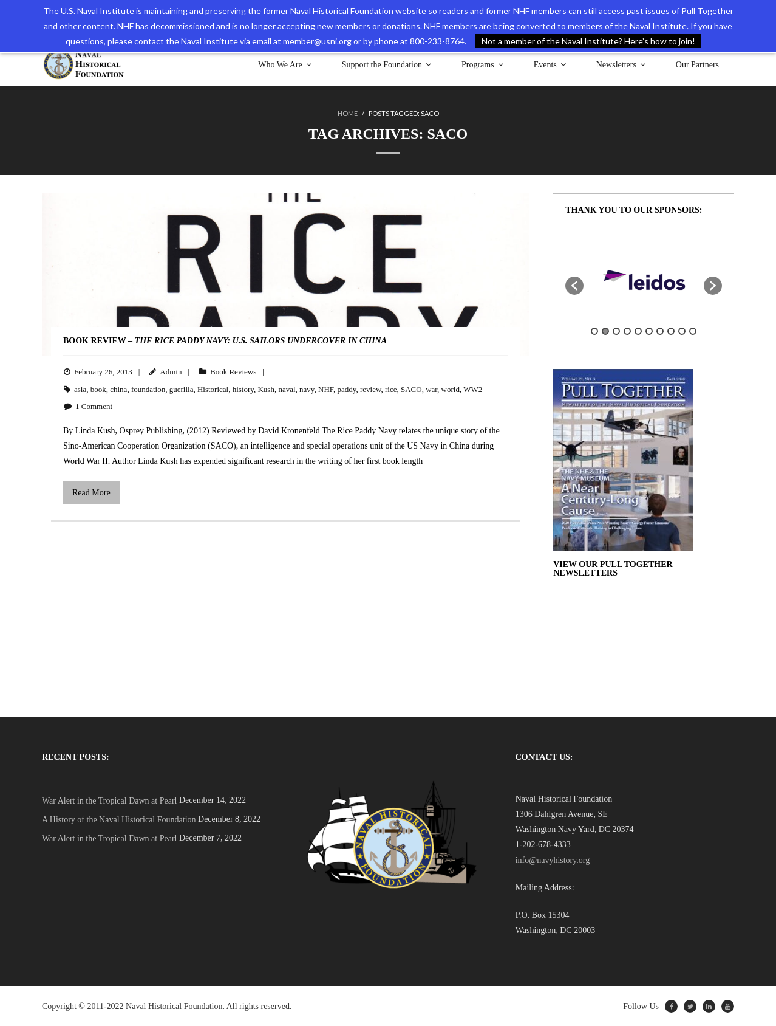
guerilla (181, 389)
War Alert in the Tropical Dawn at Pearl (109, 800)
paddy (346, 389)
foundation (148, 389)
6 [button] (649, 331)
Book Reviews (233, 371)
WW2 (472, 389)
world (450, 389)
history (243, 389)
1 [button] (594, 331)
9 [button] (682, 331)
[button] (574, 286)
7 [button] (660, 331)
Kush (265, 389)
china (118, 389)
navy (306, 389)
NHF (325, 389)
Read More (91, 492)
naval (286, 389)
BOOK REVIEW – (225, 340)
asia (80, 389)
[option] (644, 279)
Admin (171, 371)
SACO (411, 389)
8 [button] (671, 331)
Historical (212, 389)
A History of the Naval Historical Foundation (119, 819)
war (431, 389)
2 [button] (605, 331)
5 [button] (638, 331)
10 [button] (692, 331)
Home (348, 113)
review (370, 389)
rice (391, 389)
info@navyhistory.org (553, 860)
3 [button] (616, 331)
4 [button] (627, 331)
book (98, 389)
